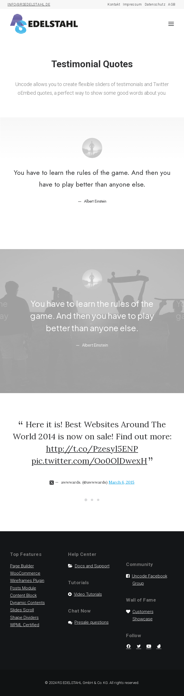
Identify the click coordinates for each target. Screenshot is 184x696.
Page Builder (22, 566)
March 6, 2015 (121, 482)
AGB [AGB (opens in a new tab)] (172, 4)
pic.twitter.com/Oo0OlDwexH (89, 461)
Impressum (132, 4)
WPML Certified (24, 624)
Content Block (23, 595)
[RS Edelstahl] (44, 24)
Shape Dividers (24, 617)
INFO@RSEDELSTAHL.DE (29, 4)
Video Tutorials (88, 594)
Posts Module (23, 588)
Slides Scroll (22, 610)
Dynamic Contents (27, 602)
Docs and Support (92, 566)
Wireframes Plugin (27, 580)
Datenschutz (155, 4)
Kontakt (114, 4)
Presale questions (91, 622)
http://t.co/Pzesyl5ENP (92, 449)
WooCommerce (25, 573)
